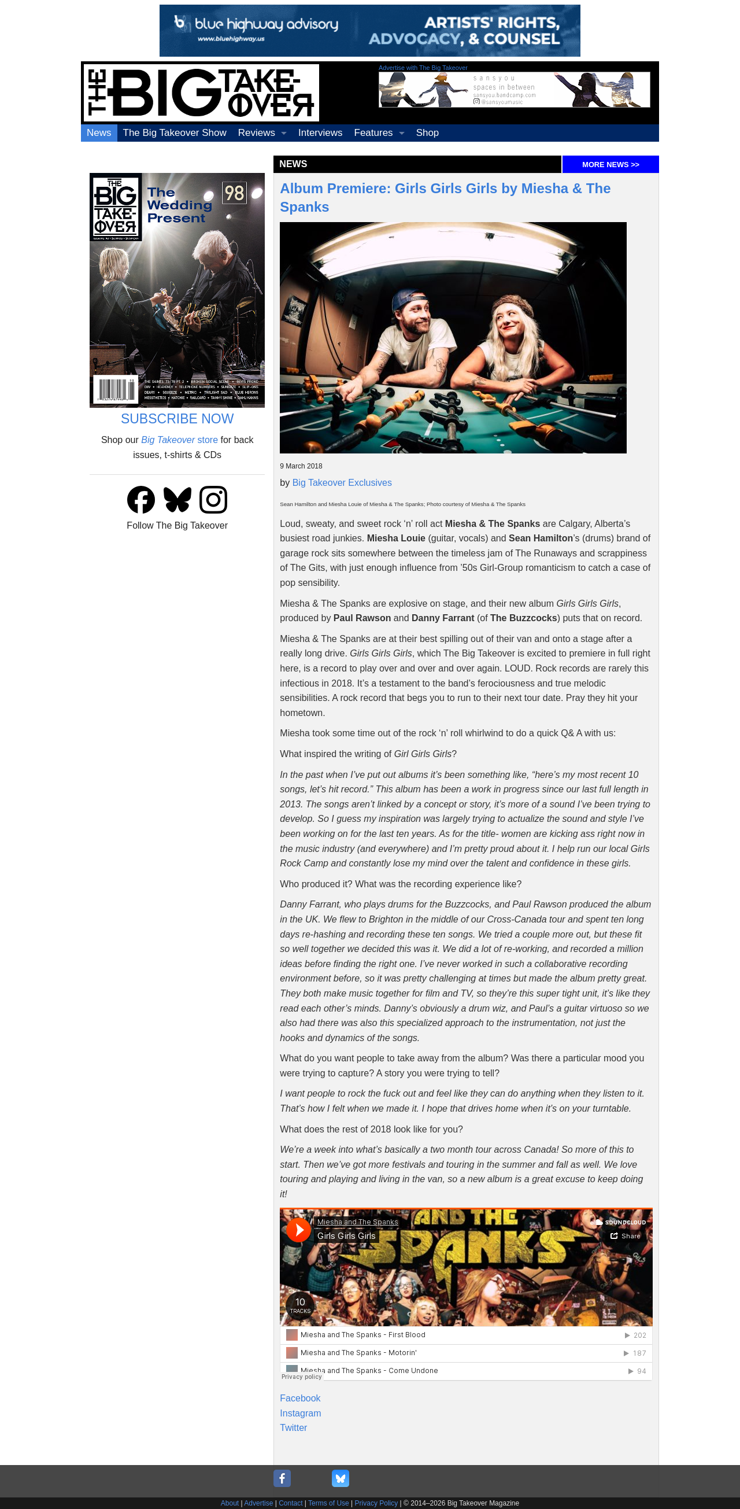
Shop (427, 132)
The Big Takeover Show (175, 132)
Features (373, 132)
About (230, 1503)
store (179, 440)
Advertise (258, 1503)
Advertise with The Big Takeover (423, 67)
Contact (290, 1503)
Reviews (256, 132)
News (99, 132)
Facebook (300, 1398)
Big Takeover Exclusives (342, 483)
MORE (610, 164)
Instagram (300, 1413)
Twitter (293, 1428)
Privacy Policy (376, 1503)
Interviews (320, 132)
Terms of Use (328, 1503)
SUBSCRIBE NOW (177, 418)
